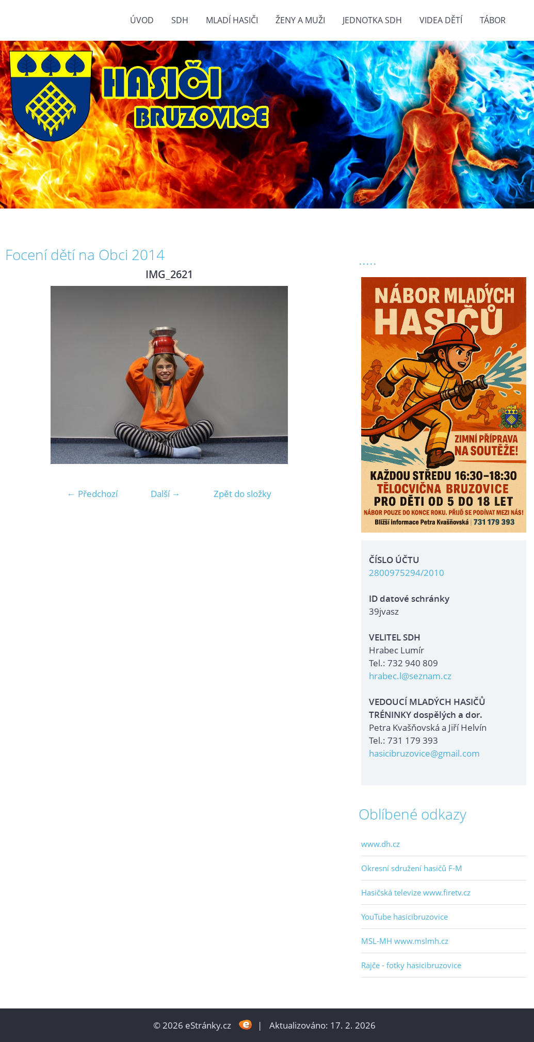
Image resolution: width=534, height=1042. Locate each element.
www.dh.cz (380, 844)
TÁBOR (493, 20)
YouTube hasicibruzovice (404, 916)
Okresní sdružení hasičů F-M (411, 868)
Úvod (142, 20)
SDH (179, 20)
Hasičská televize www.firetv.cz (416, 892)
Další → (166, 494)
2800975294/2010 (406, 573)
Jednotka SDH (372, 20)
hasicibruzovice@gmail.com (424, 753)
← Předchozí (92, 494)
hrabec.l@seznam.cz (410, 676)
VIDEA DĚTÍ (440, 20)
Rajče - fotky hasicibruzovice (411, 965)
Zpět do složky (242, 494)
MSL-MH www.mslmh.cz (404, 941)
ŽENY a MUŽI (300, 20)
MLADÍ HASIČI (232, 20)
